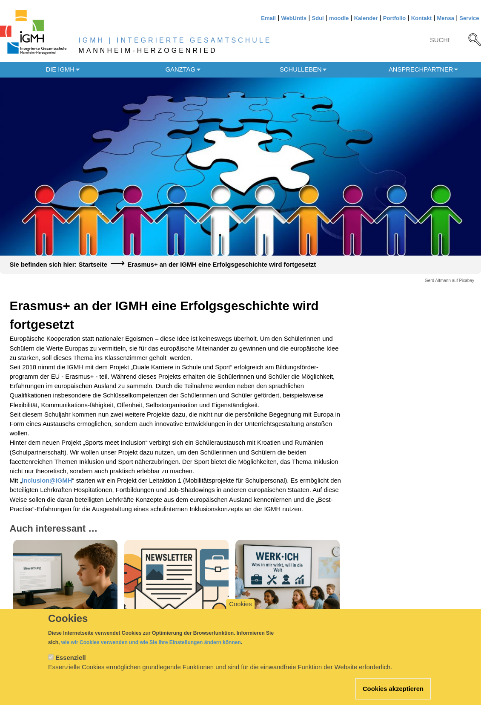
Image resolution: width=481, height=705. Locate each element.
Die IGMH (60, 69)
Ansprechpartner (421, 69)
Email (268, 18)
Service (469, 18)
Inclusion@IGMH (47, 480)
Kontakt (421, 18)
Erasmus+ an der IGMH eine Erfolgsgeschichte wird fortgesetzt (221, 264)
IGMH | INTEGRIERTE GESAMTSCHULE (175, 40)
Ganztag (180, 69)
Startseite (93, 264)
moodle (339, 18)
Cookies (240, 610)
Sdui (318, 18)
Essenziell (70, 664)
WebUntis (293, 18)
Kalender (366, 18)
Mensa (445, 18)
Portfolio (394, 18)
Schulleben (301, 69)
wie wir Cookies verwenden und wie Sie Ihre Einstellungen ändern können (151, 649)
